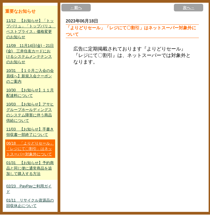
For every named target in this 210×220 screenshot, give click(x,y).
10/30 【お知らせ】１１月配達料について (30, 93)
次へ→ (188, 7)
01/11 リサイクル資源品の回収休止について (30, 203)
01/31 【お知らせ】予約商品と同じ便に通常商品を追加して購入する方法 (30, 168)
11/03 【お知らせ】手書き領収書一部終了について (30, 132)
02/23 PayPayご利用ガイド (29, 189)
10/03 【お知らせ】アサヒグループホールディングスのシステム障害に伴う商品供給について (30, 112)
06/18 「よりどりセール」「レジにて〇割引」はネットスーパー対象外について (30, 148)
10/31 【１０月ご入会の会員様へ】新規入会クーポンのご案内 (30, 76)
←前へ (76, 7)
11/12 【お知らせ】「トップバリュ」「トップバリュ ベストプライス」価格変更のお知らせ (30, 28)
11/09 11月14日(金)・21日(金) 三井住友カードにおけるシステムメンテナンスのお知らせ (30, 53)
